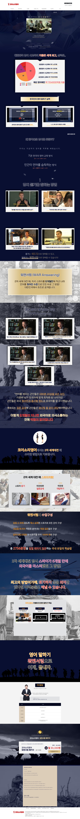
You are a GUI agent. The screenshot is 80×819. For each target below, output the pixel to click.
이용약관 (39, 808)
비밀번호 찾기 (70, 5)
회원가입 (70, 3)
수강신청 (12, 8)
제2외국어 (20, 8)
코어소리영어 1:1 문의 (45, 808)
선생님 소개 (36, 8)
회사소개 (27, 808)
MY (60, 8)
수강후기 (52, 8)
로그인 (66, 3)
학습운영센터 (44, 8)
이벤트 (28, 8)
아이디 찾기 (66, 5)
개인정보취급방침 (33, 808)
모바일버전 (52, 808)
